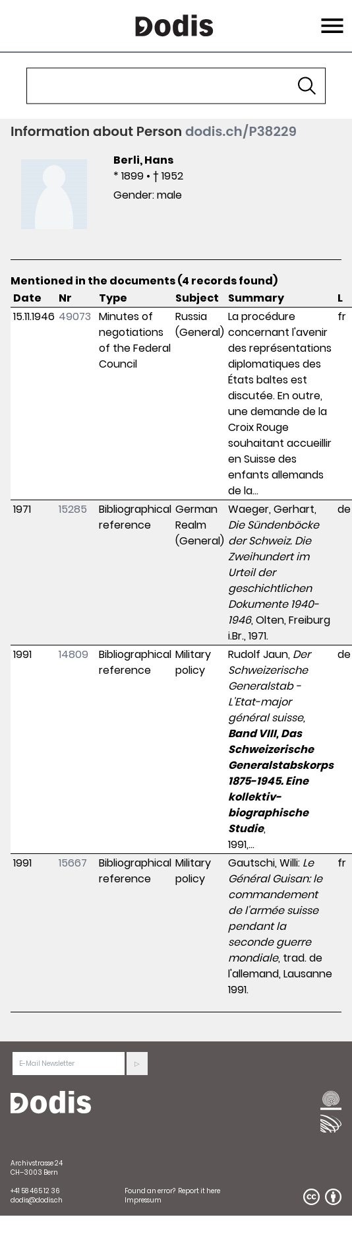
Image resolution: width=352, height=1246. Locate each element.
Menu (330, 17)
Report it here (199, 1191)
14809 (73, 654)
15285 (73, 509)
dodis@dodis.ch (37, 1200)
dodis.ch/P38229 (241, 131)
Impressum (143, 1200)
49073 (75, 316)
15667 (73, 862)
